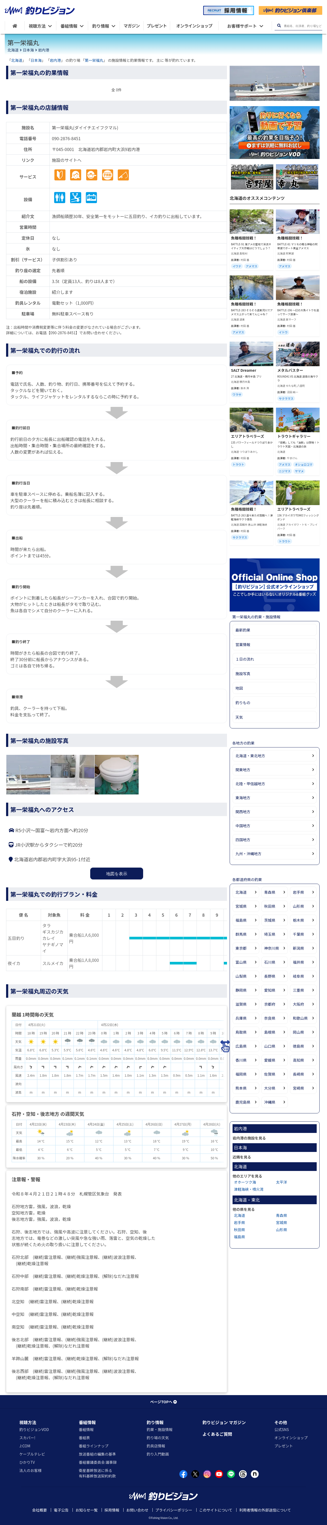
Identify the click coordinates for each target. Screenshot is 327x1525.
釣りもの (242, 702)
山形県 (298, 906)
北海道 (13, 50)
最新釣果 (242, 630)
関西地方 (242, 811)
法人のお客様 (30, 1470)
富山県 (241, 962)
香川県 (241, 1060)
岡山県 (298, 1032)
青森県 (269, 892)
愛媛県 (269, 1060)
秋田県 (269, 906)
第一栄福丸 (94, 60)
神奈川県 (271, 948)
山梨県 (241, 976)
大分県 (269, 1088)
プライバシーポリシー (173, 1510)
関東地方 (242, 769)
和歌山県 (300, 1018)
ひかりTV (27, 1462)
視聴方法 (27, 1422)
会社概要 (39, 1510)
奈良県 (269, 1018)
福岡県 (241, 1074)
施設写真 (242, 673)
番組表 (84, 1437)
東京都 (241, 948)
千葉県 (298, 934)
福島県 (241, 920)
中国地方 (242, 825)
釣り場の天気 (158, 1437)
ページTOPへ (163, 1401)
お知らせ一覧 (86, 1510)
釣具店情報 (156, 1445)
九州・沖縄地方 (248, 853)
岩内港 (43, 50)
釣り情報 (155, 1422)
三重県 (298, 990)
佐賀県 (269, 1074)
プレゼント (283, 1445)
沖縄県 (269, 1102)
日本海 (28, 50)
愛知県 (269, 990)
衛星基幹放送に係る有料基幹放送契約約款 (97, 1473)
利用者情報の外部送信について (265, 1510)
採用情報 (112, 1510)
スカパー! (27, 1437)
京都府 (269, 1004)
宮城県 (241, 906)
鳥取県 (241, 1032)
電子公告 (61, 1510)
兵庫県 (241, 1018)
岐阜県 (298, 976)
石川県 (269, 962)
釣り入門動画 (158, 1454)
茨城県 (269, 920)
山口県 (269, 1046)
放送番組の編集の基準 (97, 1454)
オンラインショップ (291, 1437)
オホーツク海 (245, 1182)
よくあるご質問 (217, 1434)
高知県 (298, 1060)
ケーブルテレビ (32, 1454)
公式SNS (281, 1429)
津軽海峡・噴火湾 (249, 1189)
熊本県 (241, 1088)
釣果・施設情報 (159, 1429)
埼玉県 (269, 934)
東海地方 (242, 797)
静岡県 (241, 990)
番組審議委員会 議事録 (98, 1462)
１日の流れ (244, 659)
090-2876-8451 (66, 138)
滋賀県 (241, 1004)
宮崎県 (298, 1088)
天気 (239, 717)
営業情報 (242, 644)
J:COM (24, 1445)
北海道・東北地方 (250, 755)
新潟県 (298, 948)
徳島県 (298, 1046)
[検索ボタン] (279, 25)
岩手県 (298, 892)
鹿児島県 (242, 1102)
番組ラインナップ (93, 1445)
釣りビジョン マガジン (224, 1422)
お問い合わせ (137, 1510)
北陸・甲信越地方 (250, 783)
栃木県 (298, 920)
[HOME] (14, 25)
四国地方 (242, 839)
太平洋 (281, 1182)
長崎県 (298, 1074)
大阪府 (298, 1004)
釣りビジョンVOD (34, 1429)
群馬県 (241, 934)
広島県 (241, 1046)
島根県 (269, 1032)
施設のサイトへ (66, 160)
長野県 (269, 976)
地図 (239, 688)
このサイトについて (216, 1510)
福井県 (298, 962)
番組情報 (87, 1422)
